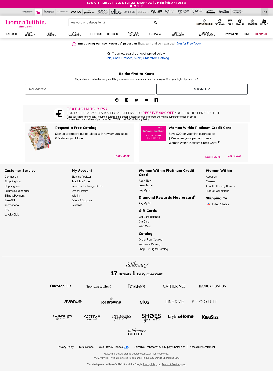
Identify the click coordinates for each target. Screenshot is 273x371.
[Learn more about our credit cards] (213, 156)
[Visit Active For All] (91, 318)
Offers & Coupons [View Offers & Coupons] (82, 200)
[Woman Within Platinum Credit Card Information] (167, 172)
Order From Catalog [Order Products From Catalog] (150, 239)
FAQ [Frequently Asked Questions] (7, 209)
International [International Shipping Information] (12, 205)
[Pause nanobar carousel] (131, 5)
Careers (210, 181)
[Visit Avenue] (73, 301)
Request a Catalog (150, 244)
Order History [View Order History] (80, 190)
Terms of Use (86, 346)
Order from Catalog (156, 58)
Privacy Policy (66, 346)
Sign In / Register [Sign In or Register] (81, 176)
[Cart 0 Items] (265, 22)
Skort (137, 58)
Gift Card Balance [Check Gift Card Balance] (149, 216)
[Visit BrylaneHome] (181, 318)
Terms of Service (171, 364)
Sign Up (202, 89)
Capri (116, 58)
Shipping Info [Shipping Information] (12, 186)
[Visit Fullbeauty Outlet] (136, 332)
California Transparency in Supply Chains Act (159, 346)
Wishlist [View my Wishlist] (76, 195)
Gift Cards (148, 211)
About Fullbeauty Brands (220, 186)
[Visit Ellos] (145, 301)
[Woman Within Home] (25, 24)
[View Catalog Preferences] (122, 156)
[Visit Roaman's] (136, 286)
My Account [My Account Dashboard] (82, 170)
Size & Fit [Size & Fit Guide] (10, 200)
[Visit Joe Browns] (111, 301)
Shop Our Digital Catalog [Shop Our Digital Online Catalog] (153, 249)
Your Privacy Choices (114, 346)
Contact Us (11, 176)
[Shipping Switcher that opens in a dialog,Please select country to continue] (264, 12)
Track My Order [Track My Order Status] (81, 181)
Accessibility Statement (202, 346)
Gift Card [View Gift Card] (144, 221)
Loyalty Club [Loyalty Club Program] (12, 214)
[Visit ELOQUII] (204, 301)
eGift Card (145, 226)
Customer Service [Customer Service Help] (20, 170)
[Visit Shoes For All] (151, 318)
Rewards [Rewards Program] (77, 205)
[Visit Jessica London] (212, 286)
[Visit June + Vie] (174, 301)
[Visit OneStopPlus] (60, 286)
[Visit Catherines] (174, 286)
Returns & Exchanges (17, 190)
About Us (211, 176)
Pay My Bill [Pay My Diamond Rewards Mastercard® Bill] (145, 203)
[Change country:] (208, 204)
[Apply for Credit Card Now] (235, 156)
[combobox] (113, 22)
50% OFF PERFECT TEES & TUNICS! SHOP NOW (120, 3)
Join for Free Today (189, 43)
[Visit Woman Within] (98, 286)
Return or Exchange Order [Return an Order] (87, 186)
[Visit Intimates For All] (121, 318)
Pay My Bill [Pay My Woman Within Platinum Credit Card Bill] (145, 190)
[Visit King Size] (210, 318)
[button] (240, 22)
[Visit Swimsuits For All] (62, 318)
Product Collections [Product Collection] (217, 190)
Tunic (107, 58)
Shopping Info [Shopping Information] (13, 181)
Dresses (127, 58)
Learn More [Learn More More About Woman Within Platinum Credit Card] (145, 185)
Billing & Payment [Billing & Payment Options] (14, 195)
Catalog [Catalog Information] (145, 233)
